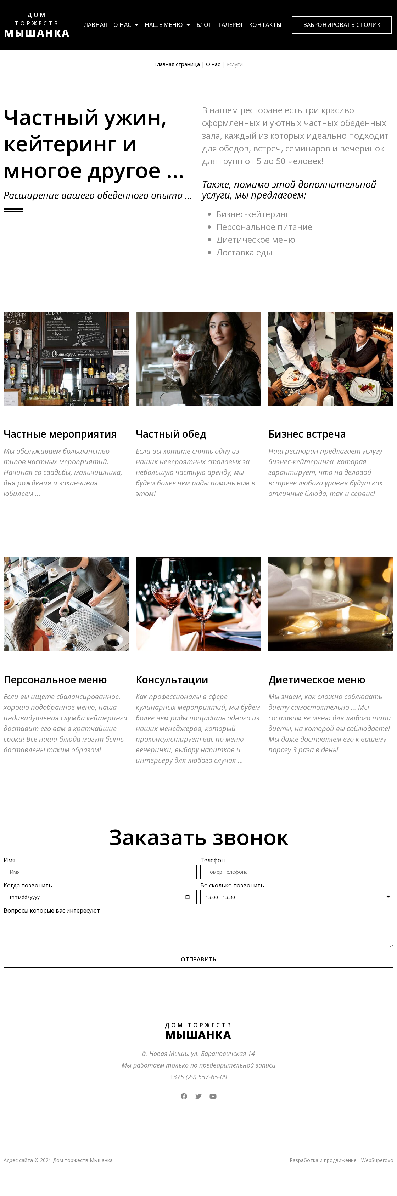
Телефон (212, 860)
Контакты (265, 25)
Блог (204, 25)
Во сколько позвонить (232, 885)
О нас (125, 24)
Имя (9, 860)
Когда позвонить (28, 885)
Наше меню (167, 24)
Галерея (230, 25)
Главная (94, 25)
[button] (342, 25)
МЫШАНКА (37, 33)
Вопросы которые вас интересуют (52, 911)
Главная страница (177, 64)
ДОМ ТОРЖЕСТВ (199, 1025)
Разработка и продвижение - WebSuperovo (341, 1160)
